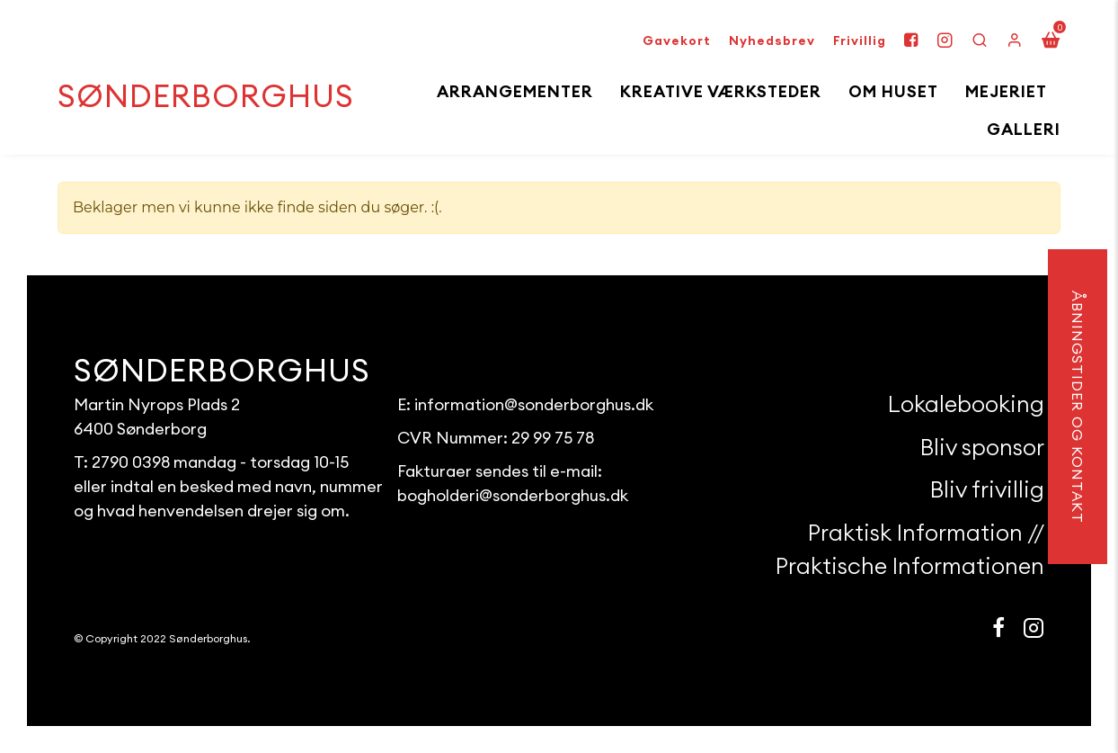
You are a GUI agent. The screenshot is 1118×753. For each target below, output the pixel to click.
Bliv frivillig (987, 489)
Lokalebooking (966, 404)
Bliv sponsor (982, 447)
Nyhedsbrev (772, 40)
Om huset (893, 91)
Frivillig (859, 40)
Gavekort (677, 40)
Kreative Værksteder (720, 91)
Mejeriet (1006, 91)
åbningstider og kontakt (1078, 406)
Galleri (1023, 129)
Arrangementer (515, 91)
